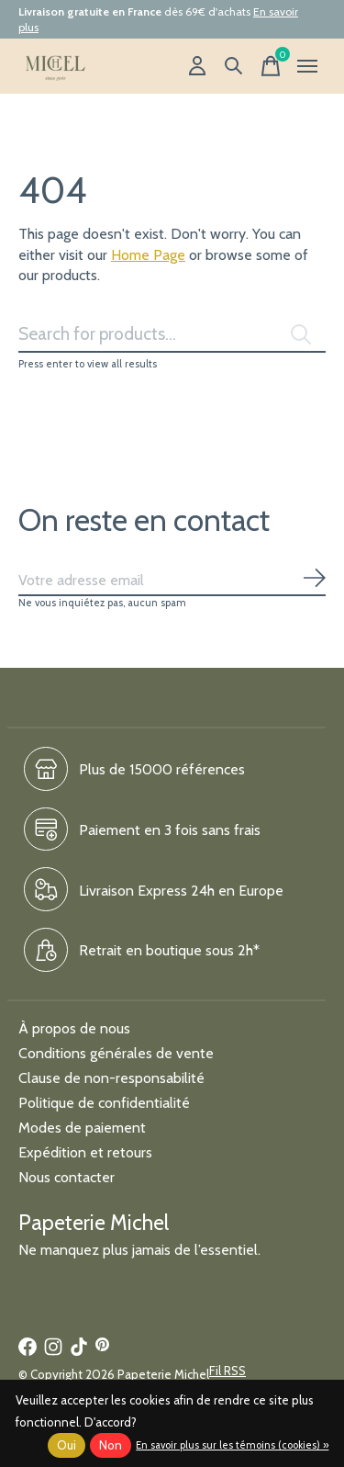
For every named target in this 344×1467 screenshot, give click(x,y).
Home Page (148, 255)
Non (110, 1445)
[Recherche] (234, 66)
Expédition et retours (85, 1152)
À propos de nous (74, 1028)
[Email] (172, 581)
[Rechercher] (172, 334)
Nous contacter (66, 1177)
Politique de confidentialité (104, 1103)
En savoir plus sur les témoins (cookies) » (232, 1445)
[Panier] (270, 66)
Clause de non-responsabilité (111, 1078)
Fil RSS (227, 1370)
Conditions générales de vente (116, 1053)
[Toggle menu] (307, 66)
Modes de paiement (82, 1127)
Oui (66, 1445)
